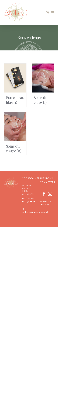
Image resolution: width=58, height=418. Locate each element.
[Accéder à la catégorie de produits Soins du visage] (15, 133)
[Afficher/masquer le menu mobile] (52, 12)
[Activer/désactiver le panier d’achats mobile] (47, 12)
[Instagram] (50, 194)
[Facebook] (44, 194)
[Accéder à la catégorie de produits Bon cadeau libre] (15, 85)
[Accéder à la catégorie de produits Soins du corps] (43, 85)
